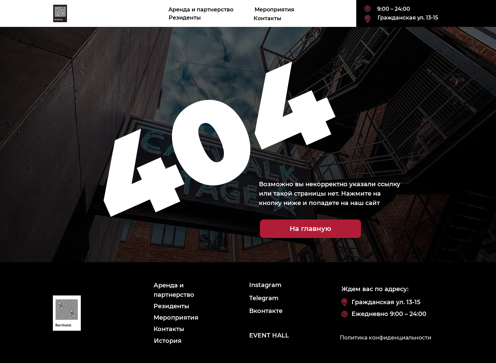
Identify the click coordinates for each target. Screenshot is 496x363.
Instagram (265, 285)
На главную (310, 229)
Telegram (263, 298)
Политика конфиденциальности (385, 337)
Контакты (267, 18)
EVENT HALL (269, 335)
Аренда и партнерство (200, 9)
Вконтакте (266, 311)
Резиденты (185, 17)
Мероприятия (274, 9)
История (167, 341)
